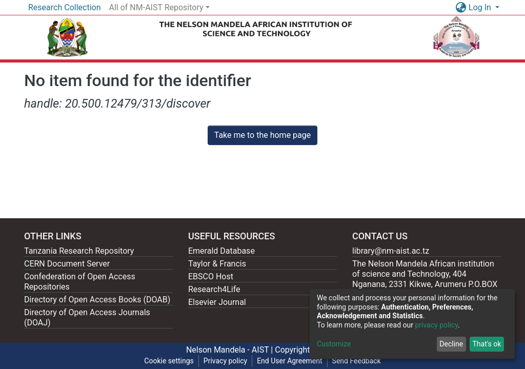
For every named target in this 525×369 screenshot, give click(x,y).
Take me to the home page (262, 135)
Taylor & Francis (217, 264)
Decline (451, 344)
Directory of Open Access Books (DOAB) (97, 299)
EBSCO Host (210, 276)
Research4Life (214, 289)
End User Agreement (289, 361)
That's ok (486, 344)
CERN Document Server (67, 264)
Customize (334, 344)
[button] (460, 8)
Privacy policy (225, 361)
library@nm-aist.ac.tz (390, 251)
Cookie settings (169, 361)
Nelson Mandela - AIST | (230, 350)
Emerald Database (221, 251)
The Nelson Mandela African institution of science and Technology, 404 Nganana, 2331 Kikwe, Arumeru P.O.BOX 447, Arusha (424, 279)
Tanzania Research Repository (79, 251)
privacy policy (436, 325)
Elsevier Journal (217, 302)
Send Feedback (356, 361)
